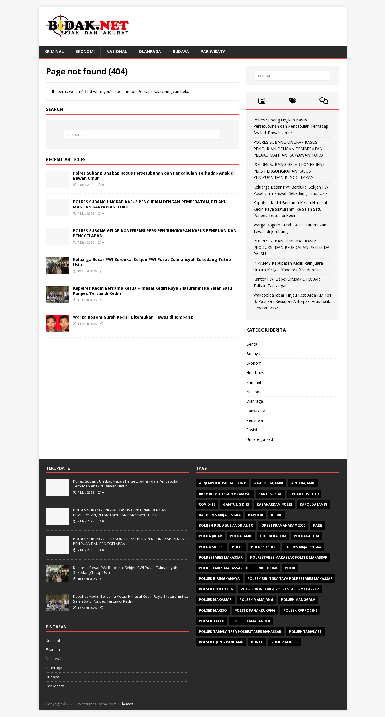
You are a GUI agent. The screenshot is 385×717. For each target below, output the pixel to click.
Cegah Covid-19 (304, 493)
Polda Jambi (241, 536)
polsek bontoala (216, 589)
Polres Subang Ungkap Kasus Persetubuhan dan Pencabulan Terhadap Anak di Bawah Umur (154, 175)
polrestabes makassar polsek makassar (288, 557)
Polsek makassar (215, 599)
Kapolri (255, 515)
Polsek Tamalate (305, 631)
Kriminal (54, 51)
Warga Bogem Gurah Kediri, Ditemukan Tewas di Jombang (133, 317)
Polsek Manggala (298, 599)
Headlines (255, 372)
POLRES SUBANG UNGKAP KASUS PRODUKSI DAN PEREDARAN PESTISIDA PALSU (291, 247)
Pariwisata (213, 51)
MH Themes (123, 704)
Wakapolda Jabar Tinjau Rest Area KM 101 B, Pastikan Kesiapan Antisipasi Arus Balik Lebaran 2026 (292, 301)
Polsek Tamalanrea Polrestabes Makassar (240, 631)
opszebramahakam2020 (283, 525)
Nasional (116, 51)
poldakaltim (306, 536)
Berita (251, 344)
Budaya (181, 51)
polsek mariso (213, 610)
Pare (317, 525)
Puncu (257, 642)
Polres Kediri (264, 546)
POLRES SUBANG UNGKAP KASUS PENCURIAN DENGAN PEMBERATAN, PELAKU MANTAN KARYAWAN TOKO (150, 204)
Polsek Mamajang (256, 599)
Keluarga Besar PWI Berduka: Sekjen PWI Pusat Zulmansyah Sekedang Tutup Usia (152, 262)
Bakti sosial (270, 493)
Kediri (276, 515)
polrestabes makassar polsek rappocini (238, 568)
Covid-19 (207, 504)
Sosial (251, 429)
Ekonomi (85, 51)
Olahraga (150, 51)
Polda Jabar (210, 536)
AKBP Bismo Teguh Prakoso (225, 493)
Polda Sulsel (211, 546)
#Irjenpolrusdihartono (223, 483)
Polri (290, 568)
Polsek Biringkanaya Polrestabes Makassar (290, 578)
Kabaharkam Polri (274, 504)
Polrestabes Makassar (221, 557)
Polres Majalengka (302, 546)
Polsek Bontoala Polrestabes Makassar (280, 589)
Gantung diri (236, 504)
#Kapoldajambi (268, 483)
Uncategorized (259, 439)
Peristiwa (254, 420)
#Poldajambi (303, 483)
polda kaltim (273, 536)
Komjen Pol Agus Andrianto (226, 525)
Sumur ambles (284, 642)
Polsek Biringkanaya (219, 578)
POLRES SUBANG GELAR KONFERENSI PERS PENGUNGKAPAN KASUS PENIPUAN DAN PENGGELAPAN (155, 233)
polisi (237, 546)
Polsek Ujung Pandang (221, 642)
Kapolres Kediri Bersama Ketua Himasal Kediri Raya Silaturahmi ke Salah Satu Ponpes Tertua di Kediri (152, 290)
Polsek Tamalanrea (251, 621)
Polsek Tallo (212, 621)
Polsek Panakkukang (255, 610)
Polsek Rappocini (300, 610)
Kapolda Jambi (313, 504)
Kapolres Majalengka (220, 515)
